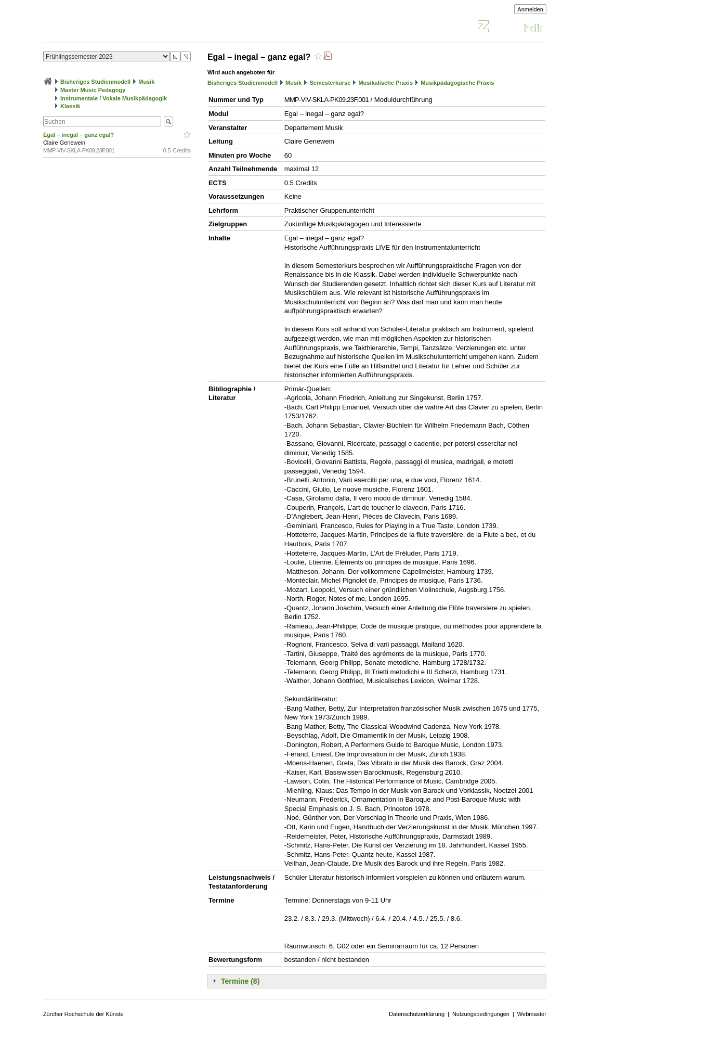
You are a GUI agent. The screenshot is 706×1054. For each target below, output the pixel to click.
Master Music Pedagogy (92, 90)
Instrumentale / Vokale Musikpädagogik (113, 98)
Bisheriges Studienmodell (95, 82)
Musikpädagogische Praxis (457, 83)
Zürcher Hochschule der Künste (83, 1014)
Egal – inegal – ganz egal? (79, 135)
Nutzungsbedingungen (480, 1014)
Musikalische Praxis (385, 83)
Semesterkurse (329, 83)
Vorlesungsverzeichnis (119, 28)
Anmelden (530, 9)
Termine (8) (240, 981)
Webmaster (531, 1014)
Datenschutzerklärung (416, 1014)
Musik (146, 82)
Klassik (70, 106)
